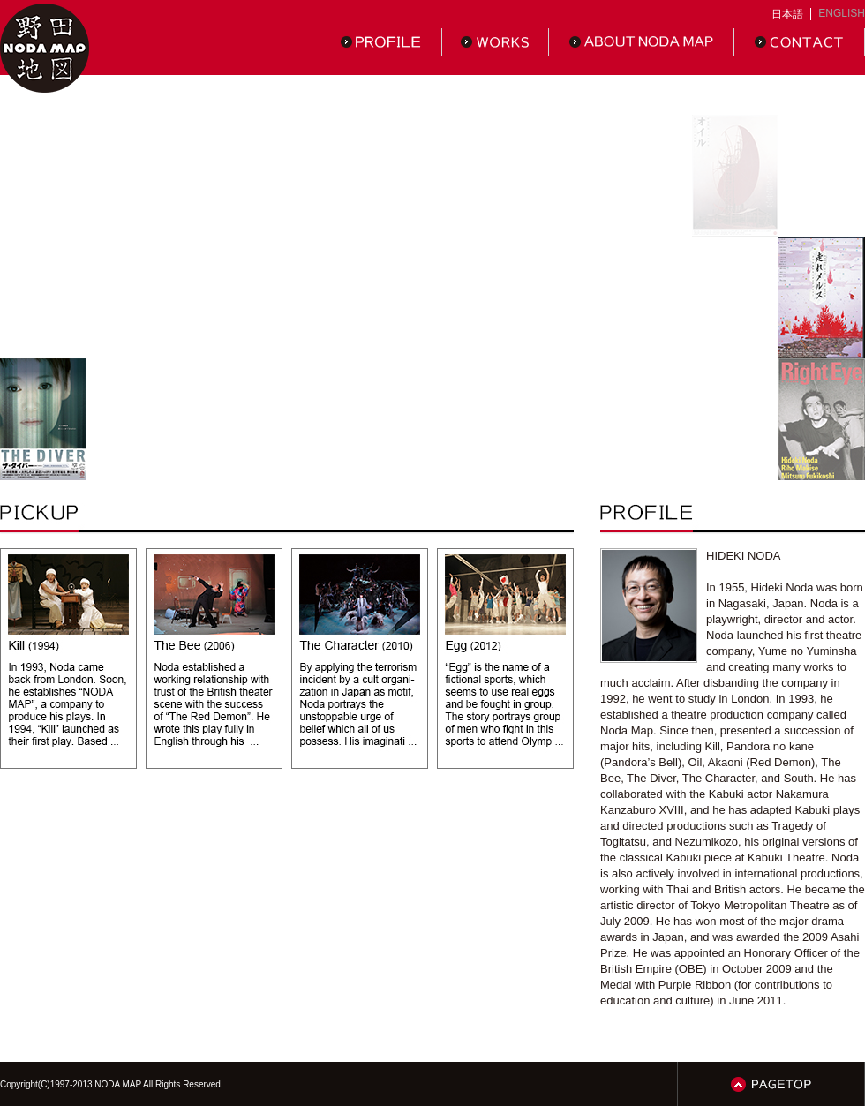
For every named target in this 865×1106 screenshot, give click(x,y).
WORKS (495, 42)
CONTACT (799, 42)
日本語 (787, 14)
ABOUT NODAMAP (641, 42)
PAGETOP (771, 1084)
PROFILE (381, 42)
